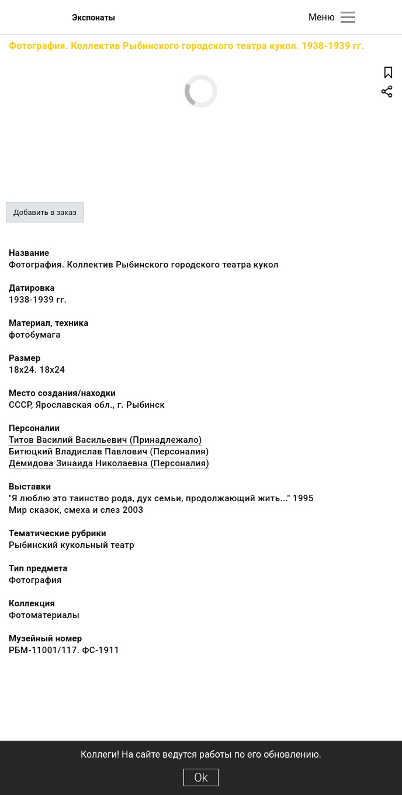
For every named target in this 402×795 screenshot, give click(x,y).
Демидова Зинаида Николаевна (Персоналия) (109, 463)
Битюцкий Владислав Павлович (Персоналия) (109, 451)
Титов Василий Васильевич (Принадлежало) (105, 440)
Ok (200, 777)
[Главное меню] (348, 17)
